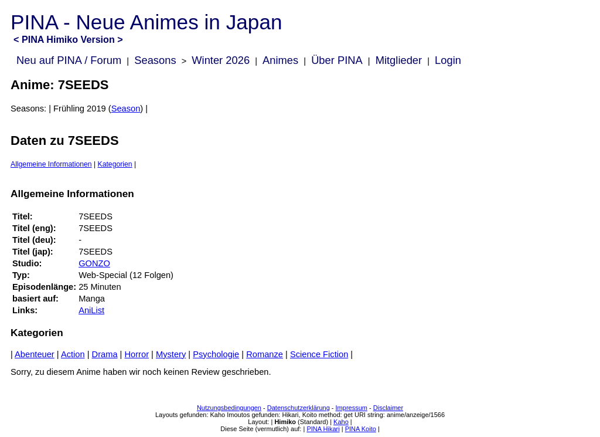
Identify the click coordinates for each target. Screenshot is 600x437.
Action (73, 354)
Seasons (155, 60)
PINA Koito (360, 428)
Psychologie (216, 354)
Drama (105, 354)
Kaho (341, 421)
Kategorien (115, 164)
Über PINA (337, 60)
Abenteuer (34, 354)
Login (448, 60)
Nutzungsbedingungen (229, 407)
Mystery (171, 354)
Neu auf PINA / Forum (68, 60)
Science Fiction (319, 354)
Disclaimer (388, 407)
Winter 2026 (221, 60)
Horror (137, 354)
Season (126, 108)
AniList (91, 310)
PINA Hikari (322, 428)
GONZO (94, 263)
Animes (280, 60)
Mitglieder (399, 60)
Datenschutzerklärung (298, 407)
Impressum (351, 407)
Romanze (264, 354)
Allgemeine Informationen (51, 164)
